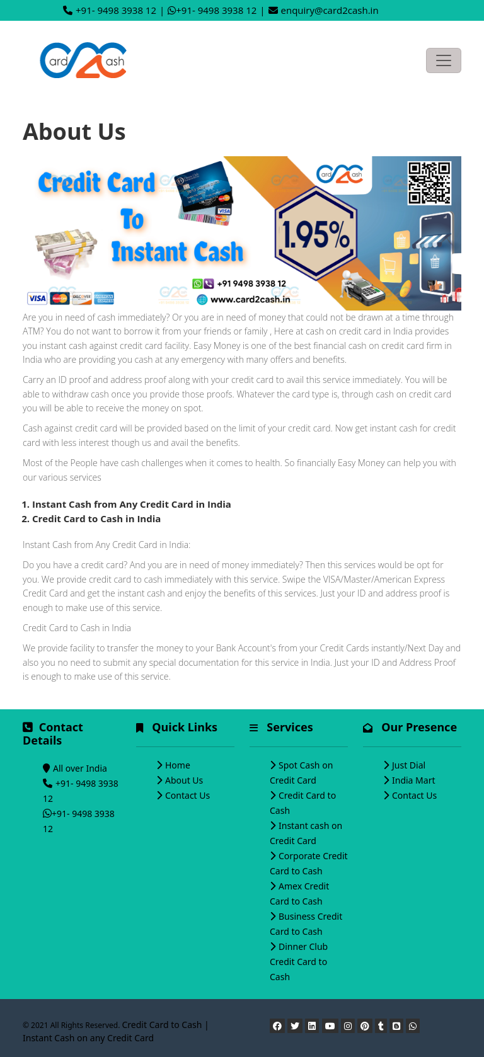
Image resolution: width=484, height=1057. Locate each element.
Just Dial (408, 765)
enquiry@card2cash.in (330, 10)
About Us (184, 780)
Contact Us (187, 795)
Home (177, 765)
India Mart (413, 780)
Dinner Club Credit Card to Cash (299, 961)
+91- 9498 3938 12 (116, 10)
